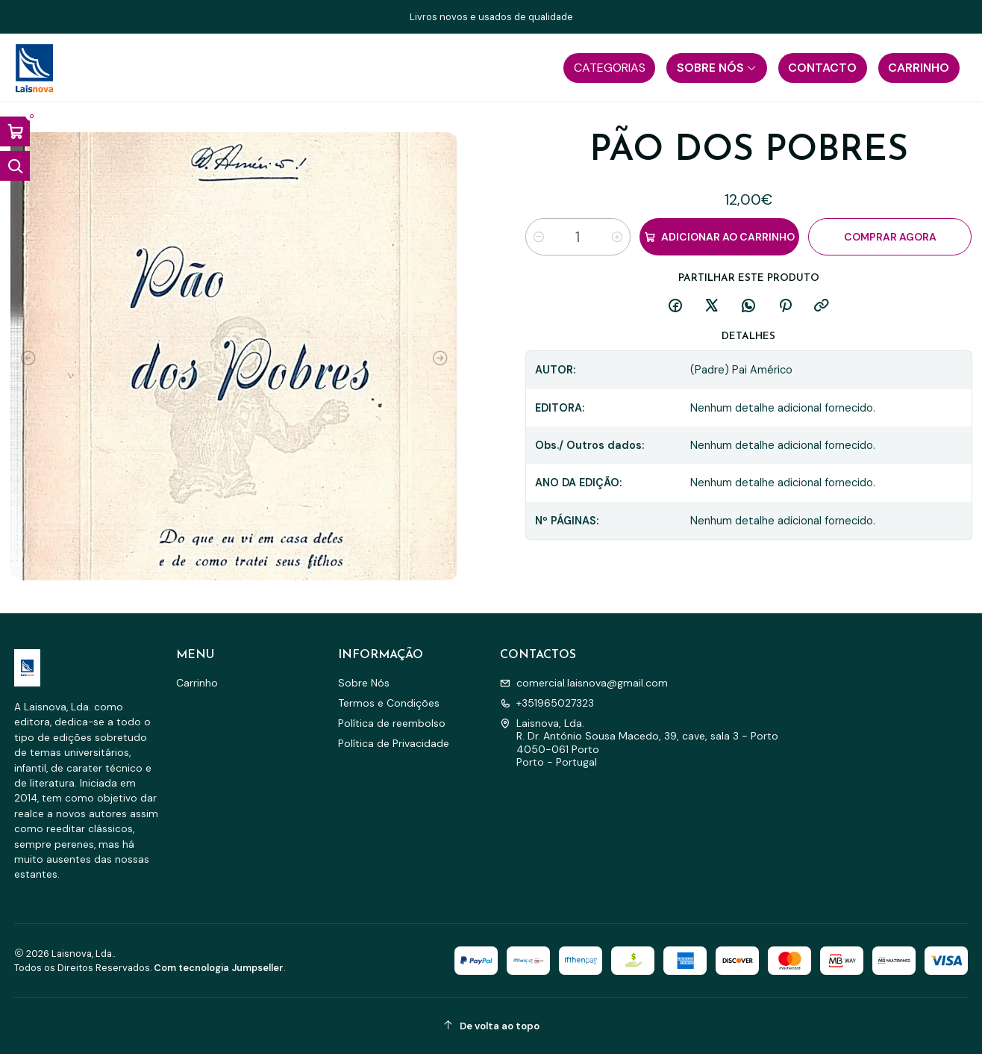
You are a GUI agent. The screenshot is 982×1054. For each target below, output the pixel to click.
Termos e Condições (389, 703)
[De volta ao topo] (491, 1026)
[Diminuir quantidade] (538, 237)
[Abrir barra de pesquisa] (15, 166)
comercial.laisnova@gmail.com (584, 682)
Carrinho (197, 682)
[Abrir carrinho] (15, 131)
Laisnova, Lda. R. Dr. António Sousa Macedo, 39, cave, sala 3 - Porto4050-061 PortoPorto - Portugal (639, 742)
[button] (609, 68)
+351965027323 (547, 703)
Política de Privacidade (393, 743)
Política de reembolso (391, 723)
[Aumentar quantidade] (617, 237)
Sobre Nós (364, 682)
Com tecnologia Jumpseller (219, 967)
